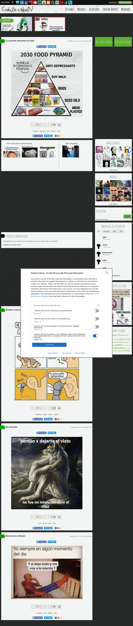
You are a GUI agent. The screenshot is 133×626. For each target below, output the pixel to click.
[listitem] (66, 305)
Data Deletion (53, 353)
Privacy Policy (80, 353)
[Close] (107, 273)
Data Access (66, 353)
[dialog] (66, 313)
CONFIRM (49, 345)
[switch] (96, 310)
